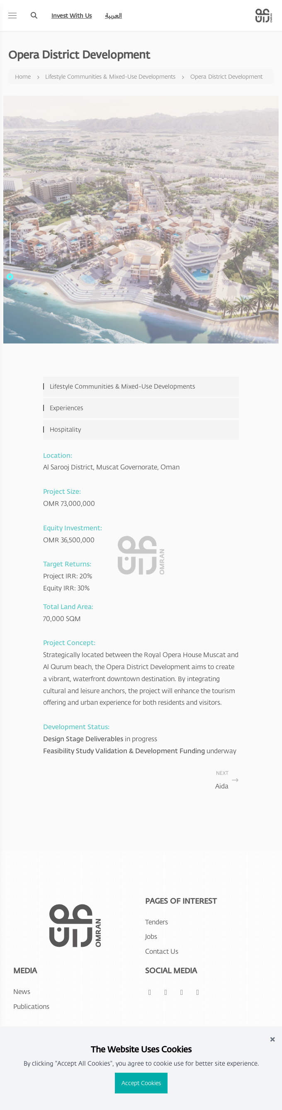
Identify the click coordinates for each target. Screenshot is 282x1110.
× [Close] (272, 1038)
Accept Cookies (141, 1083)
